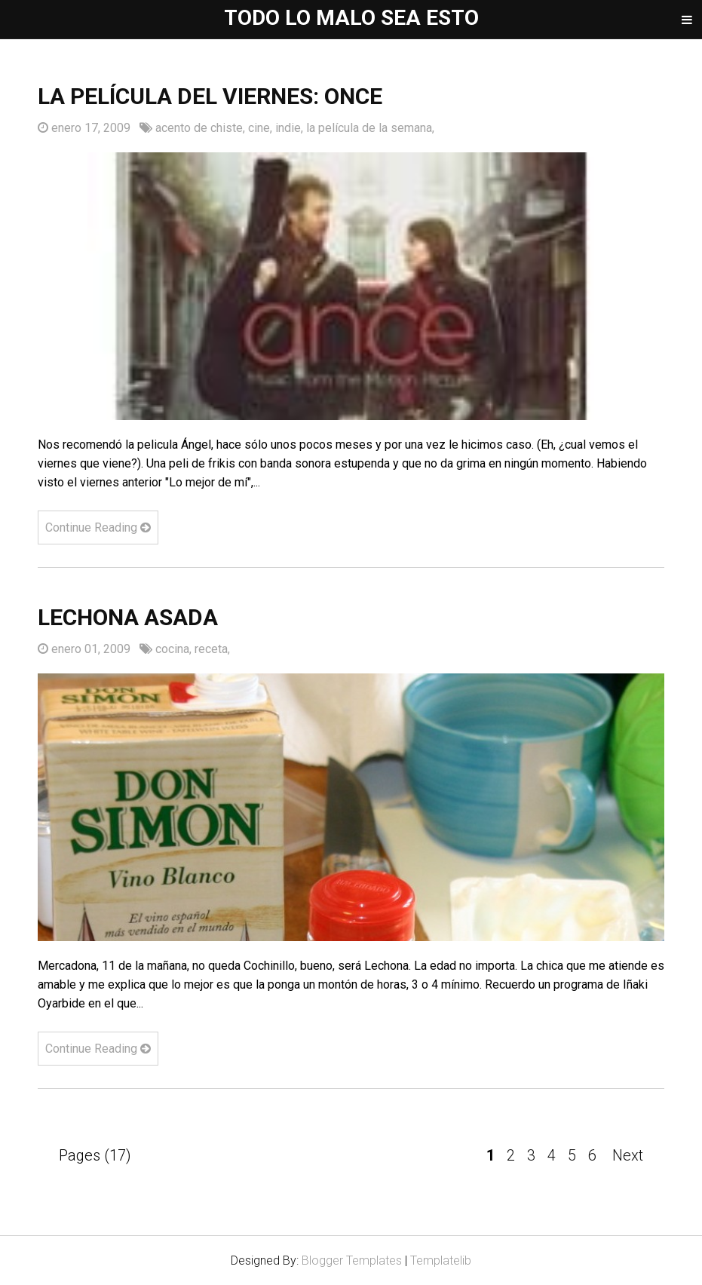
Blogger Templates (352, 1260)
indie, (290, 128)
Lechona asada (128, 617)
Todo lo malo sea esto (351, 17)
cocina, (175, 649)
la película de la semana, (370, 128)
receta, (212, 649)
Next (627, 1155)
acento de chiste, (201, 128)
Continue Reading (98, 527)
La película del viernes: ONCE (210, 96)
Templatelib (440, 1260)
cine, (261, 128)
